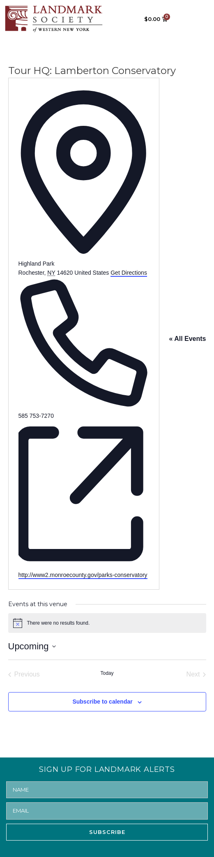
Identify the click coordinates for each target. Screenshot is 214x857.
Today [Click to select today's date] (106, 673)
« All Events (187, 338)
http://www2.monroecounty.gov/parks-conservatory (82, 575)
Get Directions (128, 272)
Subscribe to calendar (102, 701)
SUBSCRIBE (107, 832)
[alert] (107, 623)
